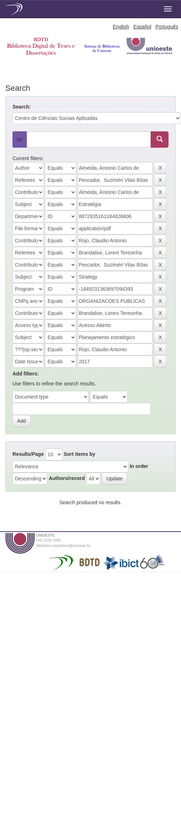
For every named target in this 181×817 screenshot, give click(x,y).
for (19, 139)
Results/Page (28, 454)
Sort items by (79, 454)
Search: (21, 107)
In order (139, 466)
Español (142, 27)
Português (166, 27)
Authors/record (67, 478)
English (121, 27)
